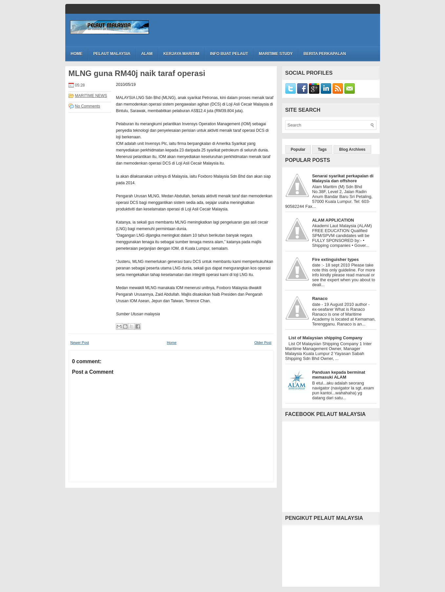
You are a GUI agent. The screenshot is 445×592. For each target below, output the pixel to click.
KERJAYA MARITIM (181, 53)
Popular (298, 149)
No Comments (87, 106)
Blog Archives (352, 149)
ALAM (146, 53)
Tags (322, 149)
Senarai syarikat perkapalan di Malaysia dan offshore (343, 178)
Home (77, 53)
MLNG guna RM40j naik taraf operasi (137, 73)
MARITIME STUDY (276, 53)
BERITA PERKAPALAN (325, 53)
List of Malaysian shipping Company (325, 337)
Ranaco (320, 298)
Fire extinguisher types (335, 259)
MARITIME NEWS (91, 95)
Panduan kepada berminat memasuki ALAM (338, 375)
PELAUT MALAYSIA (112, 53)
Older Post (263, 343)
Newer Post (80, 343)
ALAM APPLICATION (333, 220)
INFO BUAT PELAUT (229, 53)
